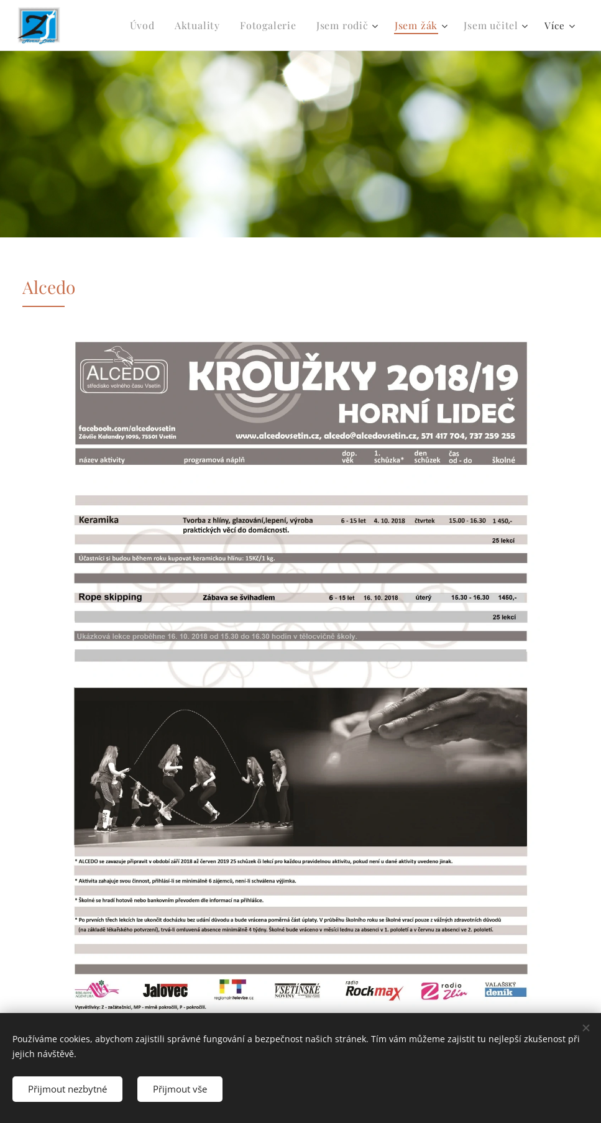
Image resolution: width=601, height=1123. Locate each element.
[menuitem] (157, 25)
